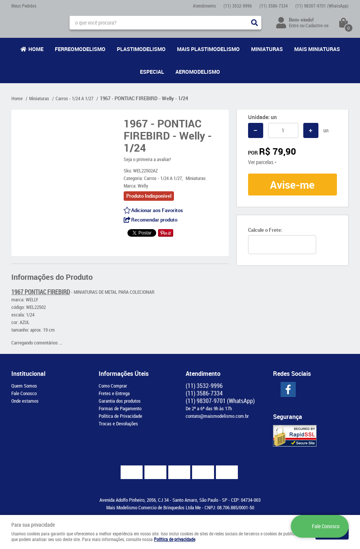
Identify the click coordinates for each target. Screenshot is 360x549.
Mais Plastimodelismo (208, 49)
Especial (152, 71)
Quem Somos (24, 385)
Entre (294, 25)
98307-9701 (322, 6)
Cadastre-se (317, 25)
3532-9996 (237, 6)
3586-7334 (273, 6)
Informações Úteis (124, 373)
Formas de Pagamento (120, 408)
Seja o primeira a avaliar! (147, 159)
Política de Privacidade (120, 416)
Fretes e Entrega (114, 393)
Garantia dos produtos (120, 400)
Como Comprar (113, 385)
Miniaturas (267, 49)
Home (35, 49)
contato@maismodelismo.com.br (217, 416)
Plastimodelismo (141, 49)
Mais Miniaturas (317, 49)
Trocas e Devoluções (118, 423)
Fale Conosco (24, 393)
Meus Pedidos (23, 6)
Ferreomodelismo (80, 49)
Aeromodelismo (197, 71)
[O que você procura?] (254, 22)
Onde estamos (25, 400)
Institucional (28, 373)
